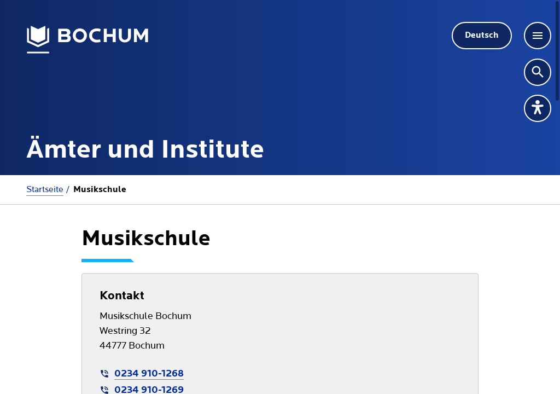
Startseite (44, 189)
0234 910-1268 (149, 374)
